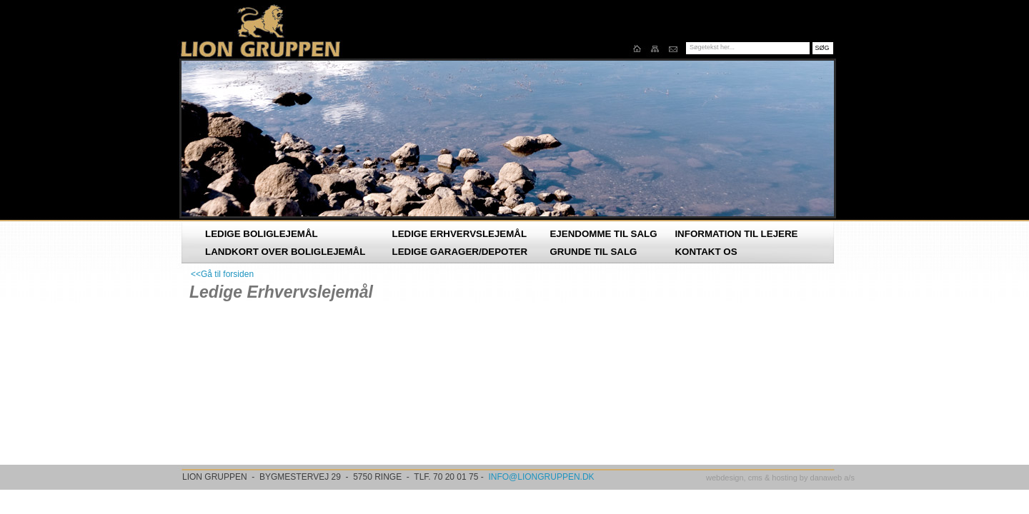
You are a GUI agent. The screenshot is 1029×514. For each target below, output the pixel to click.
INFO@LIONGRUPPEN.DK (541, 477)
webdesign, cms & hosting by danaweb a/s (780, 477)
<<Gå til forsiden (222, 274)
